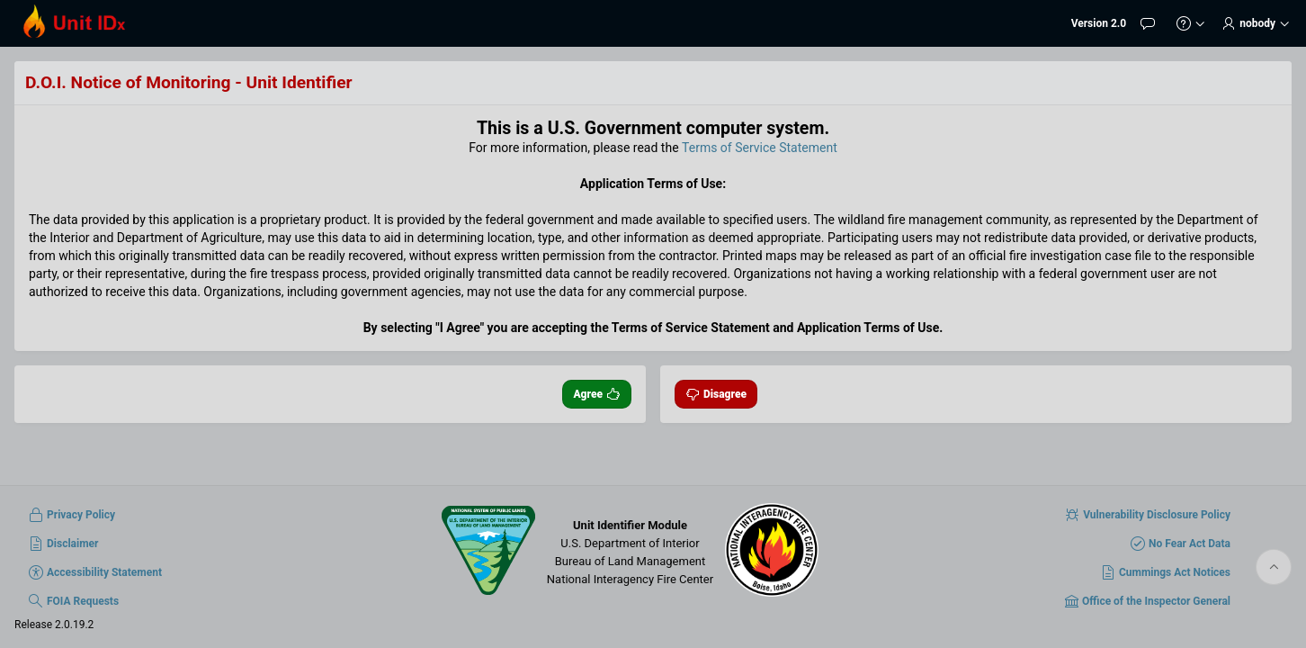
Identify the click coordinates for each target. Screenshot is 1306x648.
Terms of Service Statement (759, 147)
